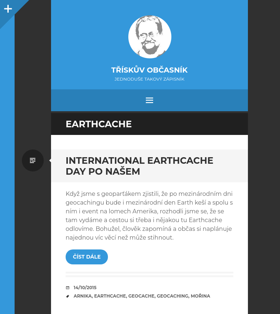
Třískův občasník (149, 70)
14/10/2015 (85, 287)
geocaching (172, 296)
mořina (200, 296)
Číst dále (87, 256)
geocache (141, 296)
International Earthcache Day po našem (139, 166)
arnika (83, 296)
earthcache (110, 296)
